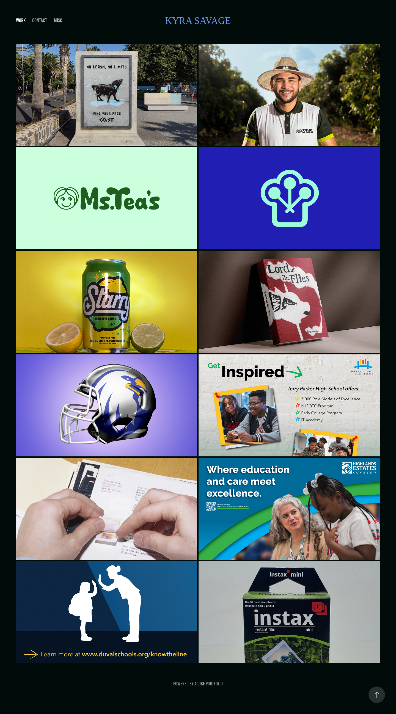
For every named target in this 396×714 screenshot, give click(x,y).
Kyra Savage (198, 20)
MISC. (58, 20)
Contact (39, 20)
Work (21, 20)
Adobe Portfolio (208, 684)
